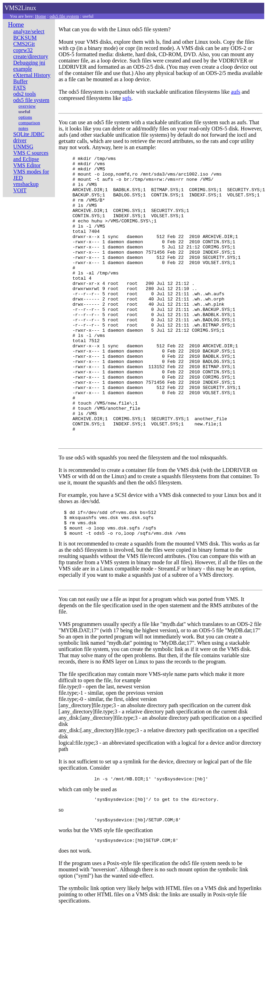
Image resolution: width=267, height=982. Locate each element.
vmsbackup (26, 184)
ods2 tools (24, 94)
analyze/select (28, 31)
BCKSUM (25, 38)
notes (23, 128)
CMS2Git (24, 44)
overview (27, 106)
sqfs (126, 98)
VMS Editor (27, 165)
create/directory (30, 56)
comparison (29, 122)
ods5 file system (64, 16)
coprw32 (23, 50)
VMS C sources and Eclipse (30, 156)
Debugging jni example (29, 66)
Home (40, 16)
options (25, 117)
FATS (19, 88)
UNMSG (23, 147)
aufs (235, 92)
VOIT (19, 190)
